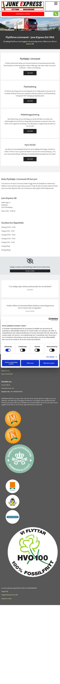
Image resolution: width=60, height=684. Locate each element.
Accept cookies (30, 271)
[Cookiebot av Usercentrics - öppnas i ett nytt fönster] (50, 319)
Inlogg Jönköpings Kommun (9, 595)
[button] (52, 4)
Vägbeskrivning (5, 371)
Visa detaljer (50, 357)
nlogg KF (4, 591)
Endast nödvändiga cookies (11, 363)
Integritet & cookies (6, 598)
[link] (30, 261)
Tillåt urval (30, 363)
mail (13, 388)
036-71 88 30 (6, 385)
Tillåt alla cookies (49, 363)
